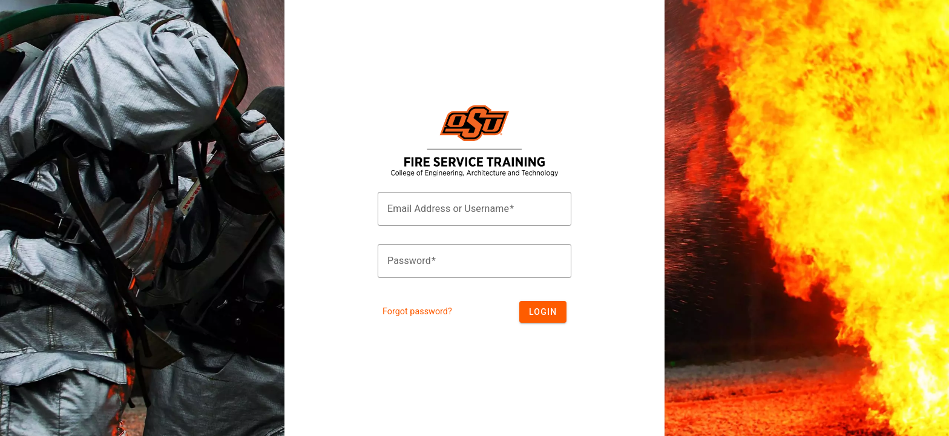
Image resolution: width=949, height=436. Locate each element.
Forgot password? (417, 311)
